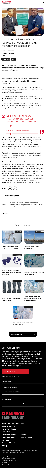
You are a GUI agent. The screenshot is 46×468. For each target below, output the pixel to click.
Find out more (6, 381)
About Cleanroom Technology (13, 423)
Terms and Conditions (10, 443)
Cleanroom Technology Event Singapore (17, 437)
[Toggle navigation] (43, 2)
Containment (18, 231)
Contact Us (6, 432)
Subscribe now (16, 334)
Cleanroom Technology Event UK (14, 434)
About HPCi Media (8, 426)
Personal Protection (6, 59)
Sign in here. (17, 376)
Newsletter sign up (9, 429)
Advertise (5, 440)
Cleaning (13, 59)
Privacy (4, 446)
